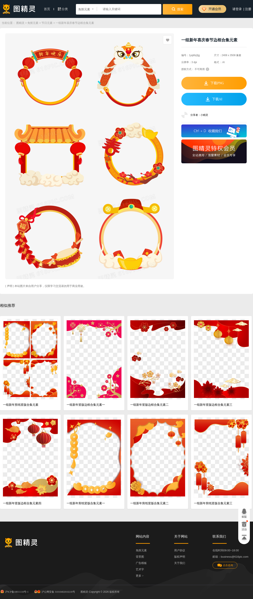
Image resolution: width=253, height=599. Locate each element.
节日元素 (47, 22)
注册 (248, 9)
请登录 (237, 9)
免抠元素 (32, 22)
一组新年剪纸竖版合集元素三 (213, 503)
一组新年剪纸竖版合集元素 (20, 404)
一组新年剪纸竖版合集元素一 (86, 503)
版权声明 (179, 556)
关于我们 (179, 563)
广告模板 (141, 563)
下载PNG (214, 83)
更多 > (140, 575)
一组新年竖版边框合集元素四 (22, 503)
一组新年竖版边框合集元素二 (149, 404)
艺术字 (140, 569)
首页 (49, 9)
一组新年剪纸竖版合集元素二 (149, 503)
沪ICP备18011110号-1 (14, 591)
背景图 (140, 556)
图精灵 (20, 22)
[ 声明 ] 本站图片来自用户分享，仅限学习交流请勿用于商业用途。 (45, 286)
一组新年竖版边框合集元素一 (86, 404)
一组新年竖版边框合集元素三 (213, 404)
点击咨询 (225, 565)
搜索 (178, 9)
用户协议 (179, 550)
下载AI (214, 99)
